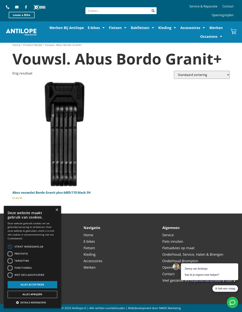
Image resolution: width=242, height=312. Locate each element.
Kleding (167, 27)
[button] (32, 302)
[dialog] (32, 257)
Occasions (211, 36)
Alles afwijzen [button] (32, 294)
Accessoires (193, 27)
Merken (216, 27)
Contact (228, 6)
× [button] (56, 210)
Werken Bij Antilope (66, 27)
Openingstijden (223, 15)
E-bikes (96, 27)
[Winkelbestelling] (202, 75)
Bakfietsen (143, 27)
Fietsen (118, 27)
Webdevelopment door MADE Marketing (154, 308)
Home (16, 45)
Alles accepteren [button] (32, 284)
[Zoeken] (153, 10)
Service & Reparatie (203, 6)
